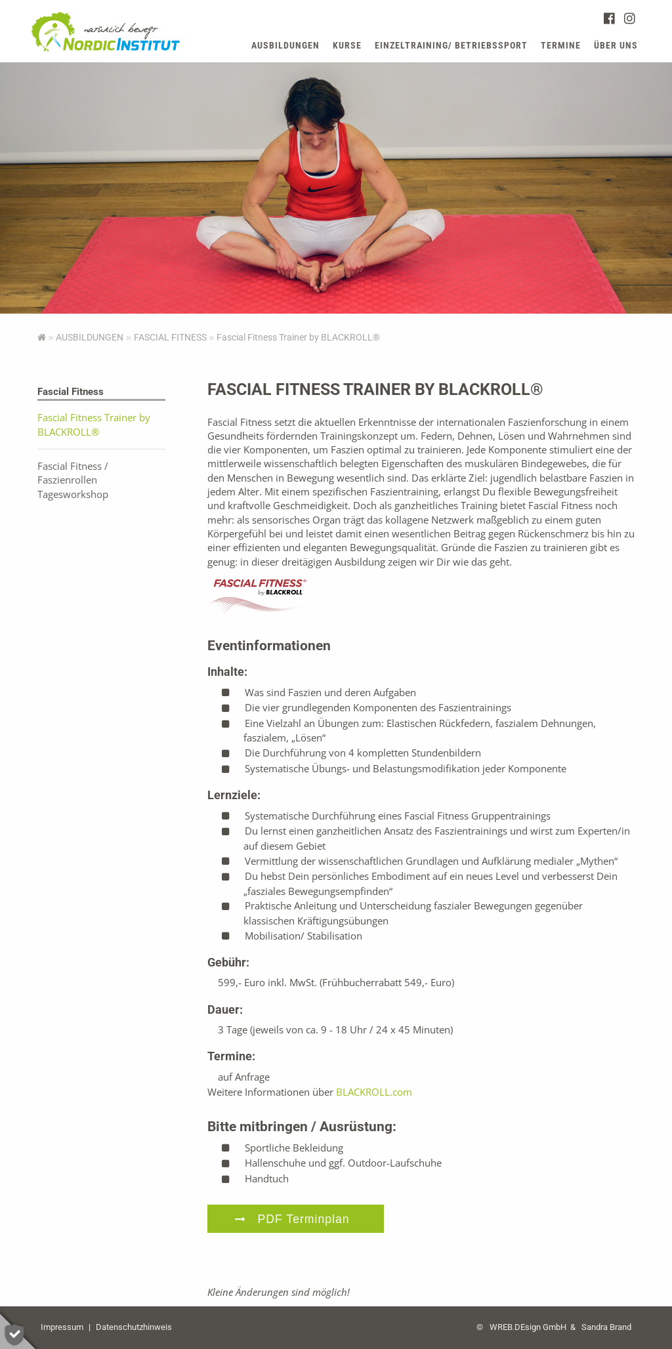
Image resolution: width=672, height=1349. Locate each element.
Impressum (62, 1327)
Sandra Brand (606, 1327)
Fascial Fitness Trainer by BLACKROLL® (93, 424)
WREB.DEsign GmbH (528, 1327)
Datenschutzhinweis (134, 1327)
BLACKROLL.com (374, 1091)
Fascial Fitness (170, 337)
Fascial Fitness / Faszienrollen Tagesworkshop (72, 480)
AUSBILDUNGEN (89, 337)
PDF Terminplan (304, 1219)
